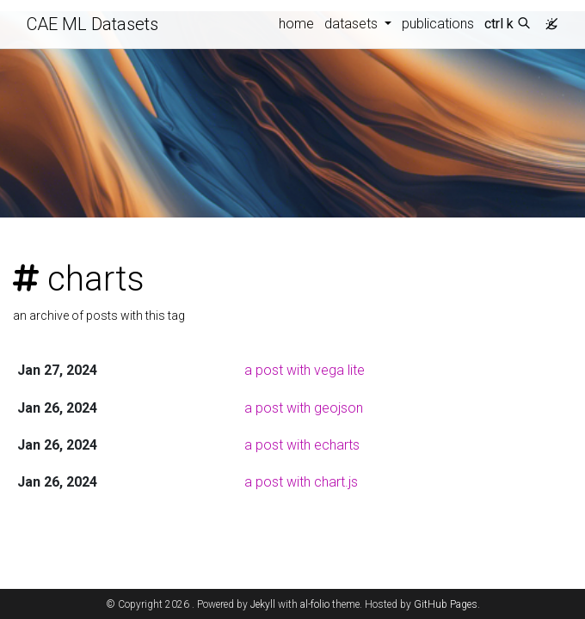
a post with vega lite (304, 370)
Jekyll (262, 604)
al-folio (314, 604)
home (296, 23)
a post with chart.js (301, 482)
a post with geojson (303, 408)
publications (438, 23)
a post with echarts (302, 445)
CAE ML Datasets (92, 24)
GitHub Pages (445, 604)
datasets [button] (352, 23)
